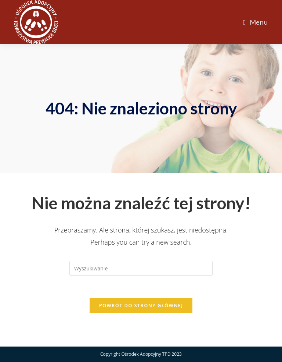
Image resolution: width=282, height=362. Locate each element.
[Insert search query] (141, 268)
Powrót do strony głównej (141, 305)
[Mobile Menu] (255, 22)
